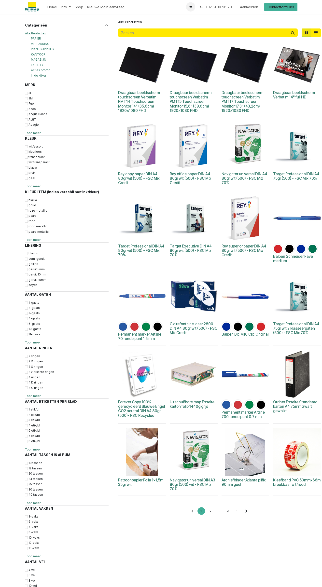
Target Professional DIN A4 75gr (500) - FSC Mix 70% (296, 176)
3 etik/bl (34, 420)
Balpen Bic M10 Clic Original (244, 334)
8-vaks (33, 532)
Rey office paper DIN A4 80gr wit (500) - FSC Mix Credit (190, 178)
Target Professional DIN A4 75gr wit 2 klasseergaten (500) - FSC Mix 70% (296, 328)
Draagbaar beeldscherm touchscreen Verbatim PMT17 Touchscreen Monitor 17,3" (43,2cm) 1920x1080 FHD (242, 101)
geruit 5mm (36, 269)
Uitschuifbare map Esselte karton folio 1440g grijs (192, 404)
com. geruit (36, 258)
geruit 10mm (37, 274)
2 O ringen (35, 367)
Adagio (33, 124)
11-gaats (34, 334)
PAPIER (36, 38)
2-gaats (34, 308)
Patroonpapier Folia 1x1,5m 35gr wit (140, 482)
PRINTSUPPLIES (42, 49)
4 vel (32, 570)
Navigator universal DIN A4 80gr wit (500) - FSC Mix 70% (244, 178)
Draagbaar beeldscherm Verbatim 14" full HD (294, 94)
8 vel (32, 580)
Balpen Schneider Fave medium (293, 258)
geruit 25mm (37, 280)
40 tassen (35, 494)
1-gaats (33, 302)
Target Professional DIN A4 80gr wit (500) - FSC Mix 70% (141, 250)
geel (31, 178)
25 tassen (35, 484)
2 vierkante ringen (41, 372)
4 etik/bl (34, 425)
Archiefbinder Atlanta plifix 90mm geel (243, 482)
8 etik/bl (34, 441)
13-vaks (34, 548)
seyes (33, 285)
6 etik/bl (34, 430)
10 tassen (35, 463)
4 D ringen (35, 382)
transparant (36, 157)
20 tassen (35, 473)
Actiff (32, 119)
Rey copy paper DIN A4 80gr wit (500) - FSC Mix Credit (139, 178)
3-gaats (34, 313)
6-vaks (33, 521)
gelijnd (33, 264)
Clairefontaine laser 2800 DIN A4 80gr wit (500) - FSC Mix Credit (193, 328)
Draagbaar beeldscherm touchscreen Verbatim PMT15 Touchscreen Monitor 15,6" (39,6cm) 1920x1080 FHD (190, 101)
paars (32, 216)
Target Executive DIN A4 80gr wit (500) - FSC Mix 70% (191, 250)
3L (30, 93)
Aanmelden (249, 7)
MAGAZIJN (38, 59)
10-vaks (34, 537)
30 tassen (35, 489)
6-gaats (34, 324)
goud (32, 205)
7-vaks (33, 527)
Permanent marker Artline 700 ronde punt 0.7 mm (243, 414)
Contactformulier (280, 7)
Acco (32, 109)
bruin (32, 173)
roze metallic (37, 210)
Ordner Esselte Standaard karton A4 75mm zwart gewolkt (295, 406)
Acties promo (40, 70)
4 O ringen (35, 388)
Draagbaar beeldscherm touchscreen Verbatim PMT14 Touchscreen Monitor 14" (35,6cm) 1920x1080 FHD (139, 101)
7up (31, 103)
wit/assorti (35, 146)
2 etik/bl (34, 415)
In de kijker (38, 75)
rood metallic (37, 226)
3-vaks (33, 516)
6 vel (32, 575)
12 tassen (35, 468)
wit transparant (39, 162)
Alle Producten (35, 33)
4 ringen (34, 377)
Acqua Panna (37, 114)
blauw (32, 167)
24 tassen (35, 479)
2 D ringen (35, 361)
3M (30, 98)
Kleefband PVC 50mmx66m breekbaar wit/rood (296, 482)
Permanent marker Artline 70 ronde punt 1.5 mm (139, 336)
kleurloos (35, 151)
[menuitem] (52, 7)
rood (31, 221)
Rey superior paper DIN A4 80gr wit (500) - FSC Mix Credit (243, 250)
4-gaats (34, 318)
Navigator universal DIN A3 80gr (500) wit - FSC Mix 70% (192, 484)
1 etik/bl (33, 409)
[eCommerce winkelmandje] (190, 7)
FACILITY (37, 65)
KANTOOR (38, 54)
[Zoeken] (293, 32)
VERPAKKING (40, 44)
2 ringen (34, 356)
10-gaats (34, 329)
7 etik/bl (34, 436)
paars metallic (38, 231)
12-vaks (34, 543)
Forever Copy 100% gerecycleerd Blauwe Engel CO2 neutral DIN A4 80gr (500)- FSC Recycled (141, 409)
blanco (33, 253)
